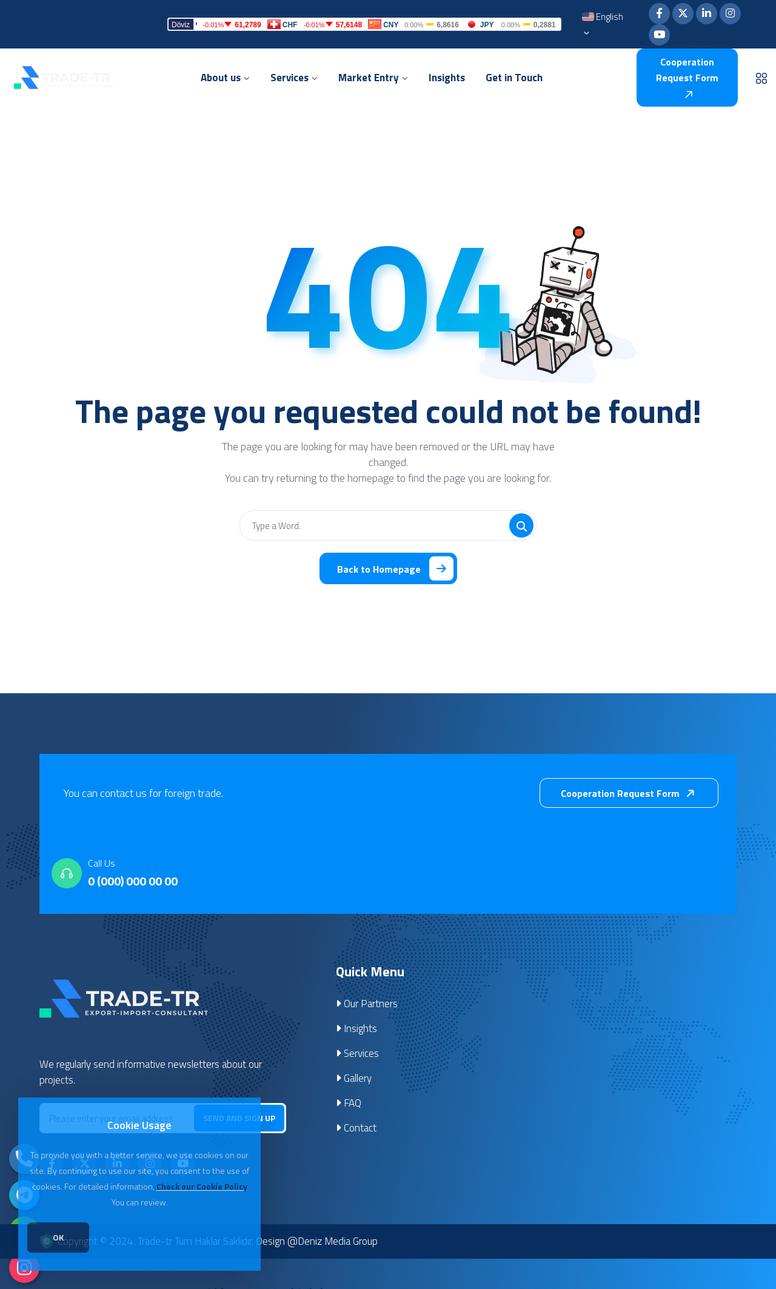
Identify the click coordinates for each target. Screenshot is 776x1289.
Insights (356, 1028)
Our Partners (367, 1003)
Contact (356, 1128)
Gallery (354, 1078)
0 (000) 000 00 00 (133, 881)
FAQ (348, 1103)
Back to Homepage (395, 568)
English (602, 25)
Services (357, 1053)
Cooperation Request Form (687, 76)
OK (58, 1237)
